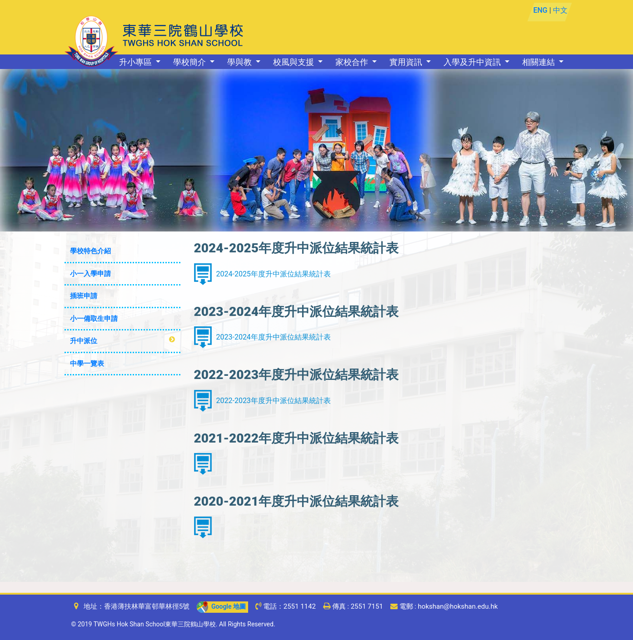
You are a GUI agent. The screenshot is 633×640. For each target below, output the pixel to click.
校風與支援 (294, 62)
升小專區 (136, 62)
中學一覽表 (87, 363)
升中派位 (83, 341)
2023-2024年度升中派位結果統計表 (273, 337)
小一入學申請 (90, 274)
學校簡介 (190, 62)
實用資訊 (406, 62)
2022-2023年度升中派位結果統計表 (273, 400)
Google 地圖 (221, 606)
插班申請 (83, 296)
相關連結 (539, 62)
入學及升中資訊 (473, 62)
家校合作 (352, 62)
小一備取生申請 (94, 319)
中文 (560, 10)
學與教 (240, 62)
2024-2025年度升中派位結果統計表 (273, 274)
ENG (540, 10)
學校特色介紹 (90, 251)
